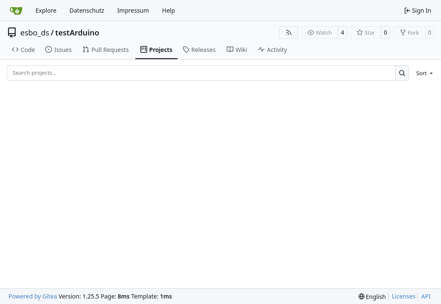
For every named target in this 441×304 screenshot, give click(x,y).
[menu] (423, 73)
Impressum (133, 10)
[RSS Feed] (289, 32)
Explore (46, 10)
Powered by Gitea (32, 296)
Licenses (404, 296)
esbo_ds (34, 32)
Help (168, 10)
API (425, 296)
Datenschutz (86, 10)
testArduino (77, 32)
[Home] (16, 10)
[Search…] (402, 72)
